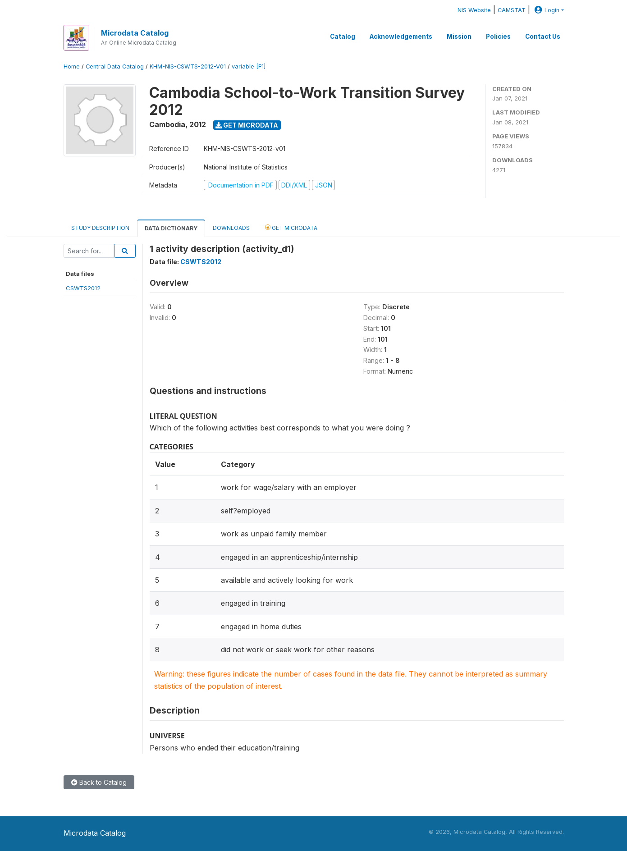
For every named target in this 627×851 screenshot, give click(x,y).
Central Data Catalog (115, 66)
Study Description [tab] (100, 227)
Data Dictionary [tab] (171, 228)
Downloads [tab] (231, 227)
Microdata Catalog (135, 32)
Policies (498, 36)
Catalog (342, 36)
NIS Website (474, 10)
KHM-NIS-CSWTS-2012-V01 (188, 66)
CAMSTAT (512, 10)
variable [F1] (248, 66)
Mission (459, 36)
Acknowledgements (401, 36)
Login (545, 10)
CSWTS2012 (83, 288)
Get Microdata (246, 125)
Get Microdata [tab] (291, 227)
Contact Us (542, 36)
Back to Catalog (99, 782)
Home (72, 66)
